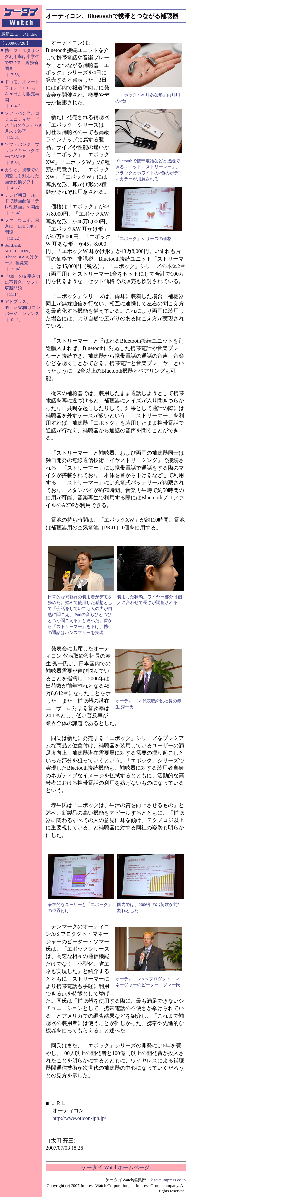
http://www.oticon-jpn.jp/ (79, 1118)
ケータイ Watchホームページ (115, 1167)
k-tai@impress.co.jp (168, 1179)
